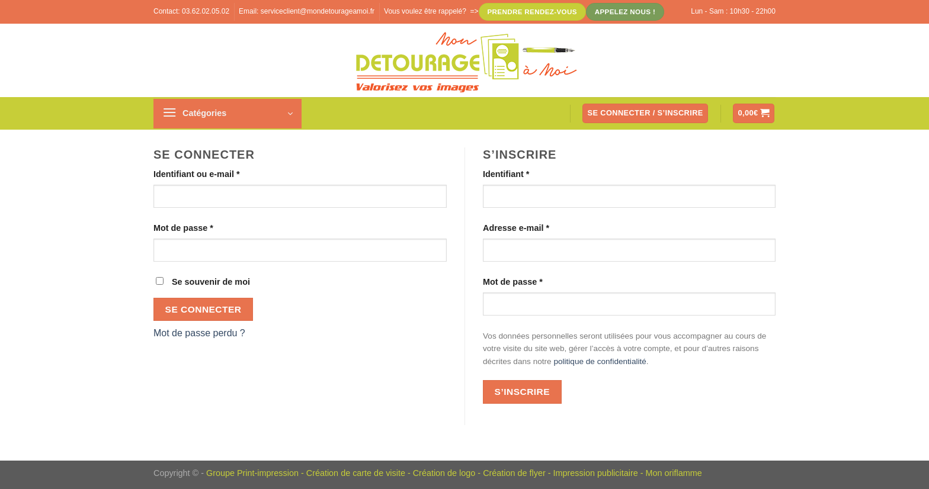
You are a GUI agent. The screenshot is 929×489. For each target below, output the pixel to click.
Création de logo (444, 473)
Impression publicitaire (595, 473)
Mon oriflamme (673, 473)
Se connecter (203, 309)
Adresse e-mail (516, 228)
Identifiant (506, 174)
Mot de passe (183, 228)
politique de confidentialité (599, 361)
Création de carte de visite (355, 473)
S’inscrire (522, 392)
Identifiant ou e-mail (196, 174)
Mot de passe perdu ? (199, 333)
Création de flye (513, 473)
